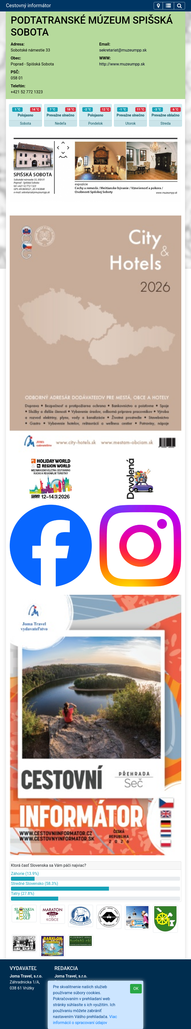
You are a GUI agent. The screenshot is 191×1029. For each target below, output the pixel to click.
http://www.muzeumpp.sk (122, 64)
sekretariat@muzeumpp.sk (123, 50)
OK (136, 988)
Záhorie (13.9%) (25, 873)
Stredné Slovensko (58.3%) (34, 883)
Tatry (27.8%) (22, 893)
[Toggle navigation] (158, 5)
